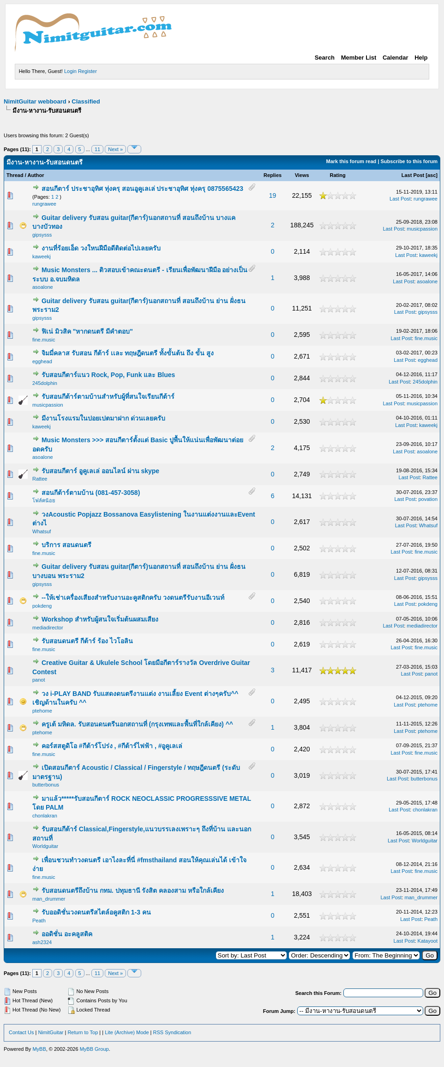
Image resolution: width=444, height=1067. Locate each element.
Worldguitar (45, 846)
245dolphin (44, 383)
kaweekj (41, 256)
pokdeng (42, 606)
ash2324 (42, 942)
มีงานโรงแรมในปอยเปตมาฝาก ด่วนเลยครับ (103, 418)
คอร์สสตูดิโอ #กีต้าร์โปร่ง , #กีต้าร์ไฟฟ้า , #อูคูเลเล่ (112, 746)
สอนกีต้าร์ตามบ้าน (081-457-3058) (91, 492)
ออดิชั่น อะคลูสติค (67, 934)
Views (302, 175)
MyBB (39, 1049)
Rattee (39, 479)
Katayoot (428, 941)
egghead (42, 361)
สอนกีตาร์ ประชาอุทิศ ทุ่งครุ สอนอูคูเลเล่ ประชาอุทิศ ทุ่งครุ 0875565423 (142, 188)
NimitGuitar (50, 1032)
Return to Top (82, 1032)
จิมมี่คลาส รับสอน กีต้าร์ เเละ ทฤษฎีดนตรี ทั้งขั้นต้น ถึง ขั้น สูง (128, 353)
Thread (15, 175)
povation (428, 499)
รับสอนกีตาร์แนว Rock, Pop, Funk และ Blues (108, 374)
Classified (86, 101)
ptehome (42, 710)
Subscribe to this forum (409, 161)
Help (420, 57)
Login (70, 71)
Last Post (413, 175)
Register (87, 71)
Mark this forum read (351, 161)
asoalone (42, 287)
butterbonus (45, 784)
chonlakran (44, 815)
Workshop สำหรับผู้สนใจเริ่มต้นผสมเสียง (100, 619)
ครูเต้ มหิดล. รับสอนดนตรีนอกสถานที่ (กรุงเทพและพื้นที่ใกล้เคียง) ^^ (137, 724)
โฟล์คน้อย (43, 500)
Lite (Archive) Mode (127, 1032)
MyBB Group (94, 1049)
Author (35, 175)
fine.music (43, 339)
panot (38, 680)
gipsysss (42, 235)
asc (431, 175)
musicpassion (422, 229)
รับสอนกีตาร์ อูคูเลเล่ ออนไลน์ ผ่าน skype (100, 471)
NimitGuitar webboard (35, 101)
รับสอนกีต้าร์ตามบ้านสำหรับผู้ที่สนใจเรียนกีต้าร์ (108, 396)
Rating (337, 175)
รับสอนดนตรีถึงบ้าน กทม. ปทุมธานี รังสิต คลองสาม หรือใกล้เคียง (133, 890)
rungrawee (44, 204)
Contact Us (21, 1032)
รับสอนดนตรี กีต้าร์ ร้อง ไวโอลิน (87, 641)
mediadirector (47, 627)
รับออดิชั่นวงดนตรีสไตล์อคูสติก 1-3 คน (96, 912)
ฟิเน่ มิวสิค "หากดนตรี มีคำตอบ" (87, 331)
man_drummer (49, 899)
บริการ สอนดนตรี (66, 545)
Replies (273, 175)
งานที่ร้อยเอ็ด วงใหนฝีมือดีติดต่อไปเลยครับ (101, 248)
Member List (359, 57)
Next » (115, 149)
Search (325, 57)
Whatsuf (41, 531)
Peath (39, 920)
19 (272, 195)
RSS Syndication (172, 1032)
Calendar (395, 57)
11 (97, 149)
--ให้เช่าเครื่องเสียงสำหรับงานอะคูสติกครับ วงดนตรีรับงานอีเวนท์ (133, 597)
